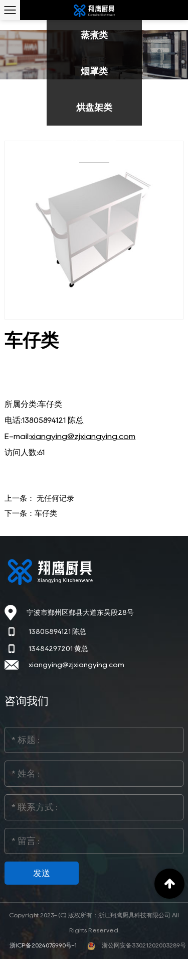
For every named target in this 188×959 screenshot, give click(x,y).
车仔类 (46, 513)
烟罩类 (94, 71)
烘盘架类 (94, 107)
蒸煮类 (94, 35)
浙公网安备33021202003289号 (136, 945)
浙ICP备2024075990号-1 (44, 945)
